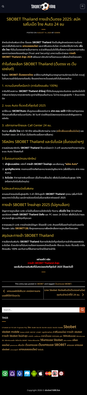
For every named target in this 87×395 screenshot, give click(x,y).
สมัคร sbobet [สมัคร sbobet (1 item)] (67, 340)
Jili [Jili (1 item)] (10, 328)
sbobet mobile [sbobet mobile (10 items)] (10, 332)
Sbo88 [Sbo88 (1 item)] (34, 328)
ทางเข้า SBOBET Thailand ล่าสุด (43, 263)
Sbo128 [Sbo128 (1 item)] (38, 328)
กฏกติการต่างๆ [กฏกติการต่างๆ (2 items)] (47, 332)
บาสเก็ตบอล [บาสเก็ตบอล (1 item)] (37, 336)
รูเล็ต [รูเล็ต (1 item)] (61, 336)
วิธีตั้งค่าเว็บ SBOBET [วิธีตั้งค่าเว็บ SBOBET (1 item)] (21, 340)
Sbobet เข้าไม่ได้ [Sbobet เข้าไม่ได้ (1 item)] (24, 332)
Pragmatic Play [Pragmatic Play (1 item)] (22, 328)
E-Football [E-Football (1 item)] (5, 328)
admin (57, 33)
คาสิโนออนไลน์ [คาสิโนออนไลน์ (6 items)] (59, 332)
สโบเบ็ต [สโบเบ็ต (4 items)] (21, 345)
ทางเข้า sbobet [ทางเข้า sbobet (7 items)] (74, 332)
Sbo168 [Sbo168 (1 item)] (44, 328)
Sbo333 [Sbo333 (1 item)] (55, 328)
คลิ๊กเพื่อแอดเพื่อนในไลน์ (68, 131)
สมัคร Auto (71, 164)
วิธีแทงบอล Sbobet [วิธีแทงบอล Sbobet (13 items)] (51, 340)
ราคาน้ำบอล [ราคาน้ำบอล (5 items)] (46, 336)
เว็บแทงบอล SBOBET (63, 284)
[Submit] (82, 310)
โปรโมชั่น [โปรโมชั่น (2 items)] (41, 349)
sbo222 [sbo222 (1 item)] (49, 328)
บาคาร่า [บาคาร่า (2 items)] (30, 336)
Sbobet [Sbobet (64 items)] (69, 327)
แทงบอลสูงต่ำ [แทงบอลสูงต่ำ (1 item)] (14, 350)
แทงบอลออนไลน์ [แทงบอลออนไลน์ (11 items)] (28, 349)
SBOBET (40, 284)
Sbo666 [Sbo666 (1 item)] (60, 328)
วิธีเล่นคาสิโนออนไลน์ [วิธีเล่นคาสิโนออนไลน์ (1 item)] (34, 340)
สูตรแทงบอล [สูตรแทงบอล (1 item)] (13, 345)
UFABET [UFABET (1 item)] (38, 332)
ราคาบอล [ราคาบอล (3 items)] (55, 336)
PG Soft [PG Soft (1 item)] (13, 328)
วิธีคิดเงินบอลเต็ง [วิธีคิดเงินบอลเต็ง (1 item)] (10, 340)
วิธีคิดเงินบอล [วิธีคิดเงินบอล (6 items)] (69, 336)
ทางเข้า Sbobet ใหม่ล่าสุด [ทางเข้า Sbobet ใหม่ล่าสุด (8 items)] (15, 336)
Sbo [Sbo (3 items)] (29, 327)
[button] (82, 6)
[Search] (3, 6)
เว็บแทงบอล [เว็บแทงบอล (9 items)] (31, 345)
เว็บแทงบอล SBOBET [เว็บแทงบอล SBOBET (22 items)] (52, 345)
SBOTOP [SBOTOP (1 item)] (32, 332)
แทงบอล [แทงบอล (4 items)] (70, 345)
